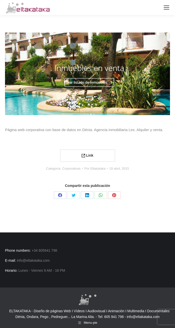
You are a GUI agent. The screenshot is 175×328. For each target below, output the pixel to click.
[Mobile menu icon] (166, 7)
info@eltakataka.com (143, 317)
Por (95, 168)
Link (87, 155)
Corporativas (71, 168)
